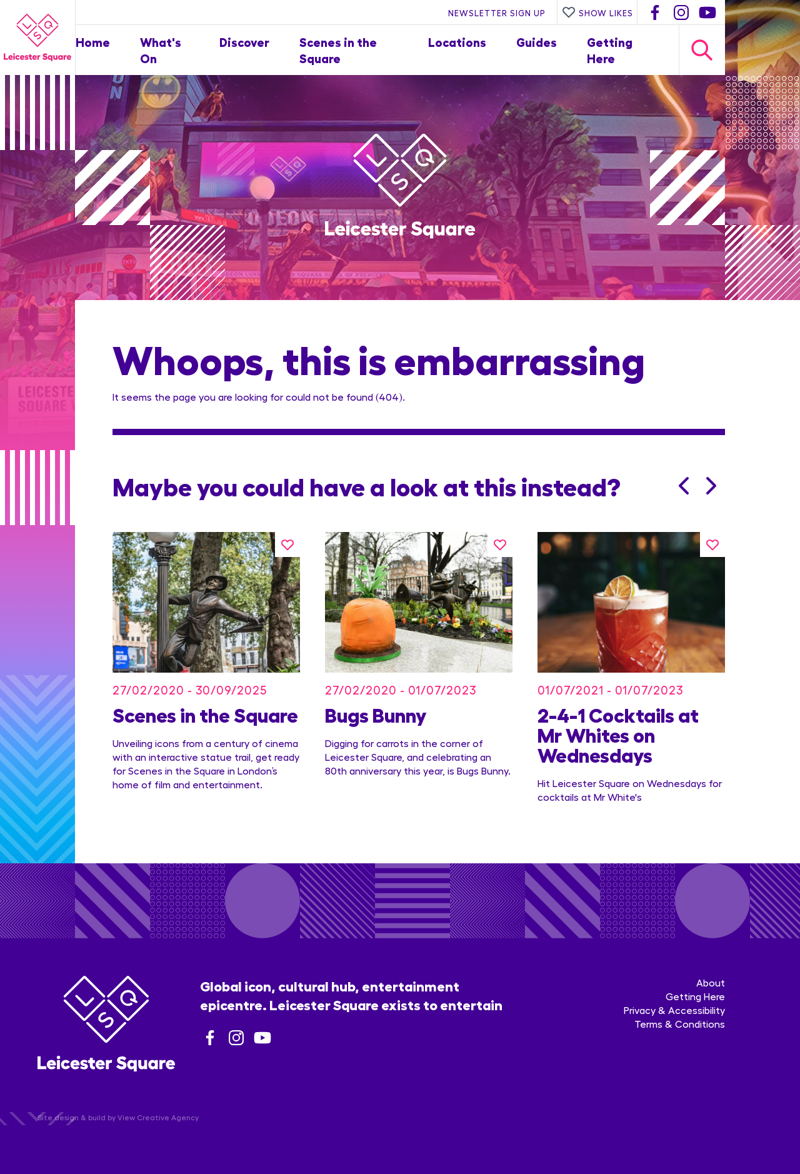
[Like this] (287, 544)
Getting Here (695, 996)
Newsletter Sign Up (497, 13)
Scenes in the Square (205, 714)
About (710, 982)
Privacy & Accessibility (674, 1010)
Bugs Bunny (375, 714)
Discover (244, 41)
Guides (536, 41)
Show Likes (597, 12)
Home (93, 41)
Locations (457, 41)
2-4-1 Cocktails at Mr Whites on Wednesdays (618, 734)
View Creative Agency (158, 1117)
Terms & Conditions (679, 1024)
